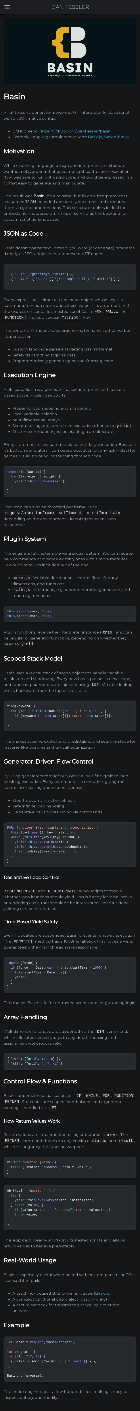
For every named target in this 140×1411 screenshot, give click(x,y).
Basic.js (95, 136)
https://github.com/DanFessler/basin (75, 131)
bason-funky (116, 136)
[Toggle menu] (7, 7)
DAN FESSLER (70, 7)
